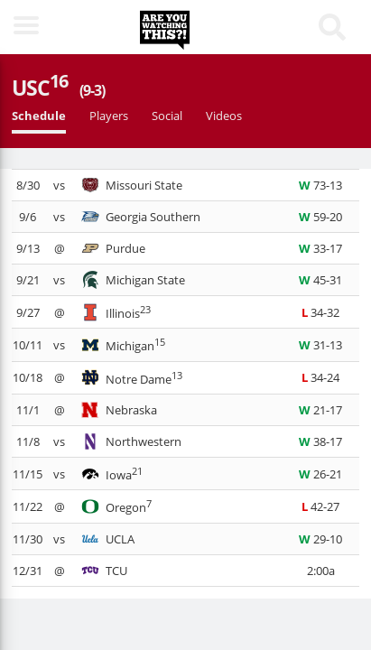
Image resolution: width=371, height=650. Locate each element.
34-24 (320, 377)
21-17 (320, 410)
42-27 (320, 506)
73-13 (320, 185)
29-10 (320, 539)
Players (108, 115)
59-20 (320, 217)
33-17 (320, 248)
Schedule (39, 115)
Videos (224, 115)
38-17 (320, 441)
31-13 (320, 345)
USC (58, 87)
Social (167, 115)
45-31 (320, 280)
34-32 (320, 312)
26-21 (320, 474)
